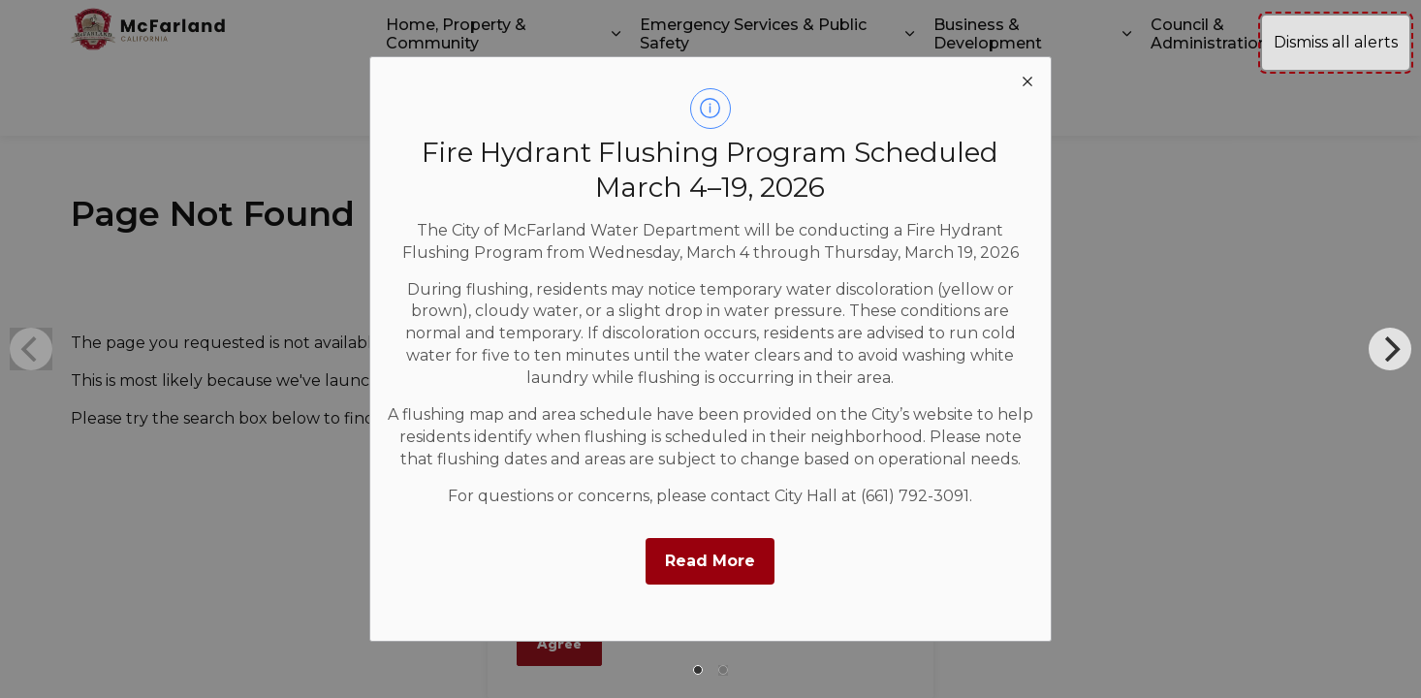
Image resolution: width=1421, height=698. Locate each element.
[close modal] (1027, 80)
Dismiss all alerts (1336, 42)
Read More (710, 561)
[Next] (1390, 349)
